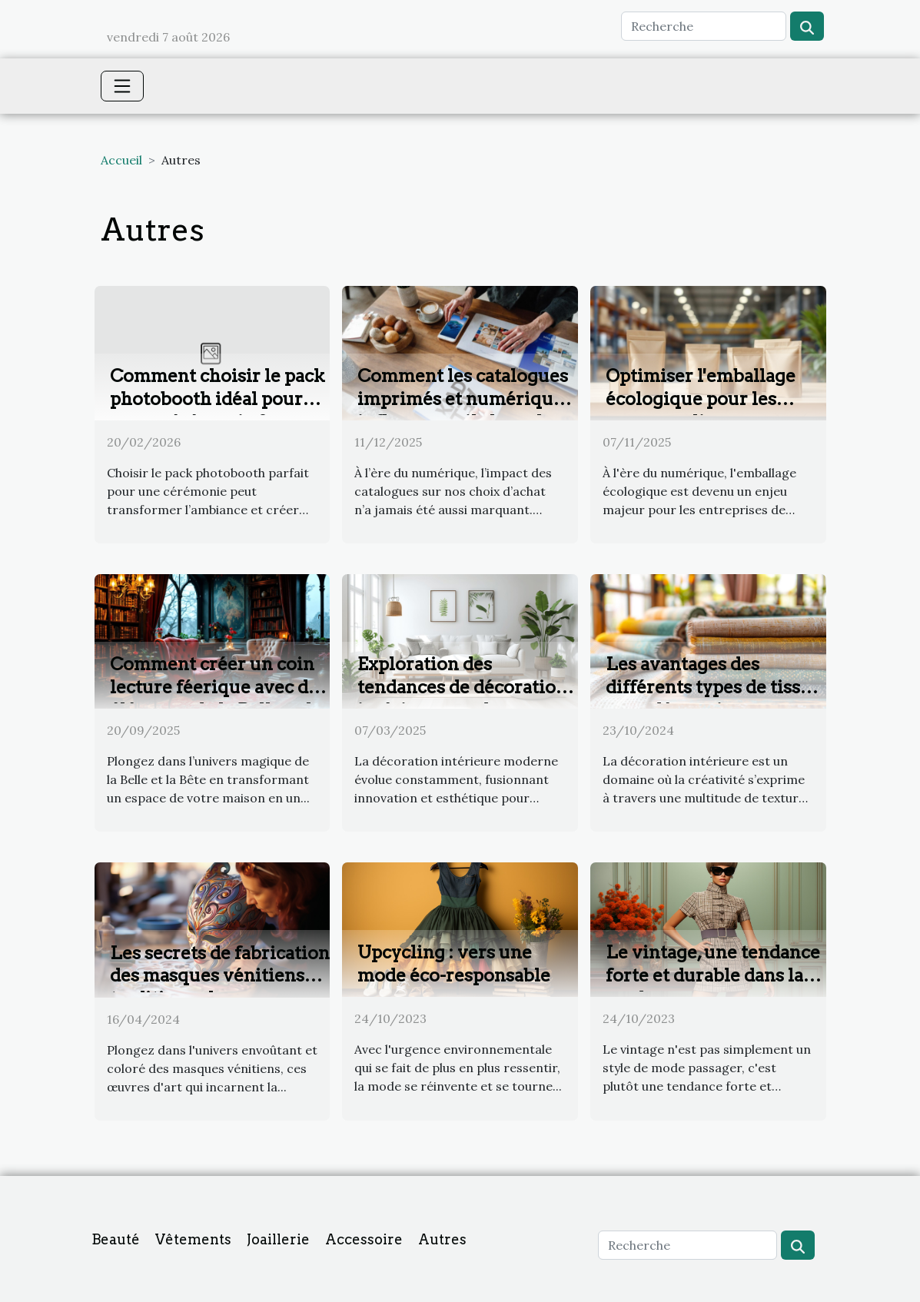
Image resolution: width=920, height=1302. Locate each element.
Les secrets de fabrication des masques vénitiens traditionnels (220, 976)
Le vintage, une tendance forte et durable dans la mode (713, 975)
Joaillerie (278, 1239)
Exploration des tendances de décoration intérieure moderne (462, 687)
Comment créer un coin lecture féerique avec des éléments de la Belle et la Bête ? (218, 698)
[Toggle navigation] (122, 86)
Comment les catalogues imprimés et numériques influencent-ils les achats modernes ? (465, 410)
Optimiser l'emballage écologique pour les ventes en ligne (700, 399)
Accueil (121, 160)
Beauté (115, 1239)
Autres (442, 1239)
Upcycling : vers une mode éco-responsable (453, 964)
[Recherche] (703, 26)
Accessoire (364, 1239)
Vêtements (193, 1239)
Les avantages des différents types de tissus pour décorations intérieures (713, 698)
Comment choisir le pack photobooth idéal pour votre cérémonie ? (217, 399)
